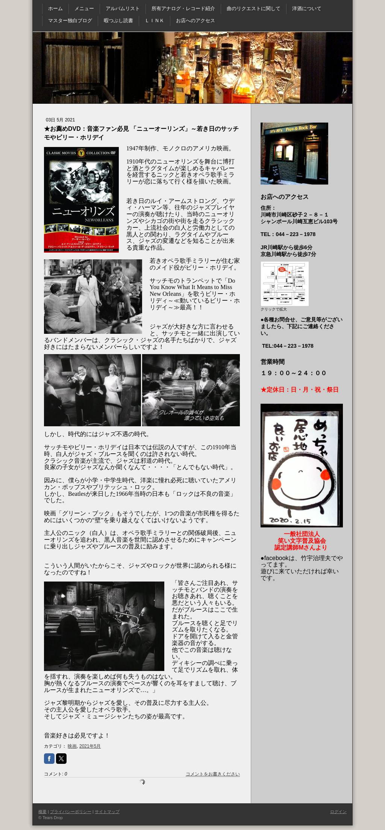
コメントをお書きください (213, 774)
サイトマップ (107, 811)
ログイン (338, 811)
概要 (42, 811)
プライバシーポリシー (70, 811)
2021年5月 (90, 746)
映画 (72, 746)
